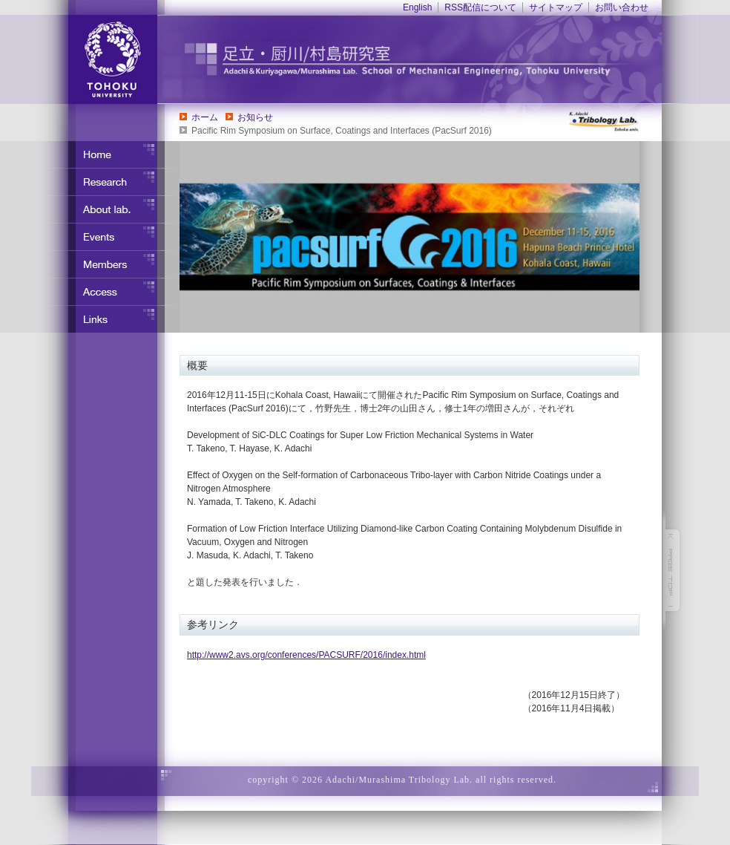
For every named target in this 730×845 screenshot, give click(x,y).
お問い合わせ (621, 7)
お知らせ (255, 117)
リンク (105, 319)
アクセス (105, 291)
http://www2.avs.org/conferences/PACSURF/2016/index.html (306, 655)
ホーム (204, 117)
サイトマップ (555, 7)
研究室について (105, 209)
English (417, 7)
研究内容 (105, 182)
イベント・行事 (105, 237)
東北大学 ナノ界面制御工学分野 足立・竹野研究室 (428, 59)
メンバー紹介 (105, 264)
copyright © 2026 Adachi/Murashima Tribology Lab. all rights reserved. (402, 779)
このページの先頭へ (673, 570)
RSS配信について (480, 7)
